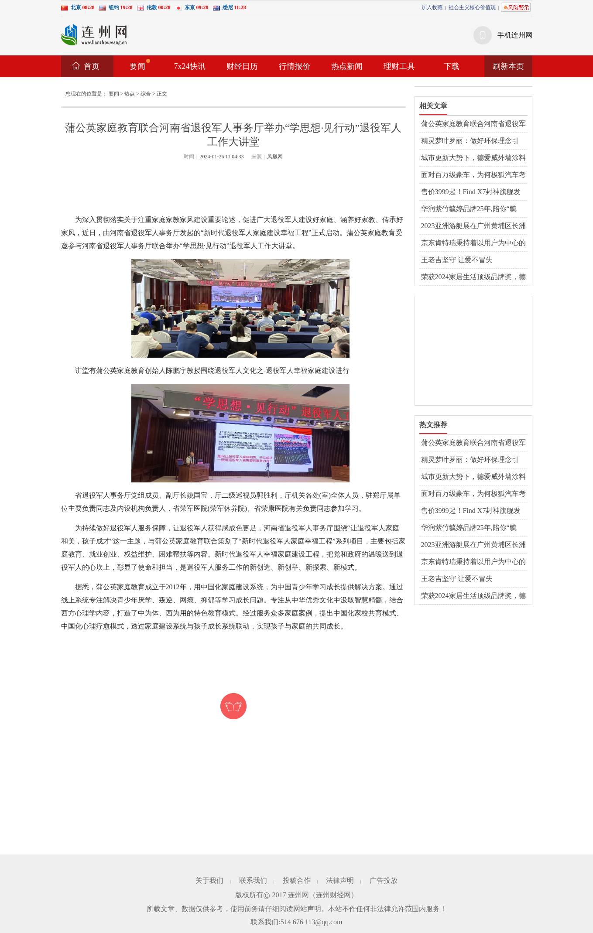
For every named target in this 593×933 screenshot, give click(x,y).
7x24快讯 (190, 66)
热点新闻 (347, 66)
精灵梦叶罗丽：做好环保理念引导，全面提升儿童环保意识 (470, 141)
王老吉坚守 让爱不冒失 (457, 259)
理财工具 (399, 66)
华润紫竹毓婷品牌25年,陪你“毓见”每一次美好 (469, 209)
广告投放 (384, 880)
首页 (91, 66)
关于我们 (209, 880)
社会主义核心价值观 (472, 7)
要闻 (140, 65)
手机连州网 (514, 35)
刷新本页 (508, 66)
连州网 (298, 895)
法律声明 (340, 880)
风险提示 (516, 7)
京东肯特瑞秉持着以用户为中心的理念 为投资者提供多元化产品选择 (474, 243)
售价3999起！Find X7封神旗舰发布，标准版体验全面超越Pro (471, 192)
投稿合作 (297, 880)
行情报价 (294, 66)
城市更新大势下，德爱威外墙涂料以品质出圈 (473, 158)
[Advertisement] (233, 188)
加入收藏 (432, 7)
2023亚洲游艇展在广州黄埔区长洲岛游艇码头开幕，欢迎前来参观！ (473, 226)
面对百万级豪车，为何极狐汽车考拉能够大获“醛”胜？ (473, 175)
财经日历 (242, 66)
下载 (451, 66)
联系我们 (253, 880)
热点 (129, 94)
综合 (146, 94)
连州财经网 (333, 895)
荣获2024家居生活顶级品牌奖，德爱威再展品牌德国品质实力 (473, 277)
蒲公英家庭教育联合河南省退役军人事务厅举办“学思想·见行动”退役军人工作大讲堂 (474, 124)
